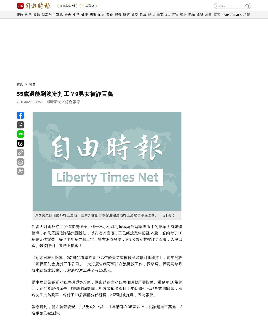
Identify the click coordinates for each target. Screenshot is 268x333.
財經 (126, 15)
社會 (68, 15)
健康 (84, 15)
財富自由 (48, 15)
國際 (93, 15)
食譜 (200, 15)
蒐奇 (109, 15)
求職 (246, 15)
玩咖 (192, 15)
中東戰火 (88, 5)
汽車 (143, 15)
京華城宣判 (67, 5)
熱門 (28, 15)
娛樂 (135, 15)
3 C (167, 15)
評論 (175, 15)
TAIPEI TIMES (232, 15)
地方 (101, 15)
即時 (20, 15)
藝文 (183, 15)
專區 (217, 15)
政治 (37, 15)
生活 (76, 15)
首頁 (20, 84)
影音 (118, 15)
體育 (160, 15)
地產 (208, 15)
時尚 (151, 15)
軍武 (59, 15)
